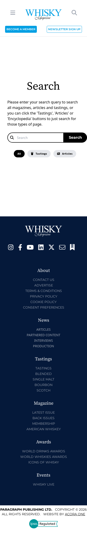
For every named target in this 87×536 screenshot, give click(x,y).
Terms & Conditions (43, 291)
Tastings (39, 153)
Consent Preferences (43, 307)
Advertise (43, 285)
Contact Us (43, 280)
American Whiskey (43, 429)
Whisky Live (43, 484)
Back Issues (43, 418)
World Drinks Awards (43, 451)
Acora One (75, 514)
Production (43, 346)
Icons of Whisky (43, 462)
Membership (43, 423)
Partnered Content (43, 335)
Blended (43, 374)
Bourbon (43, 385)
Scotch (43, 390)
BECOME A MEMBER (20, 29)
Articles (64, 153)
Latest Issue (43, 412)
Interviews (43, 340)
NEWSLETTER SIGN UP (64, 29)
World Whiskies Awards (43, 457)
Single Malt (43, 379)
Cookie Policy (43, 302)
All (19, 153)
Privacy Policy (43, 296)
